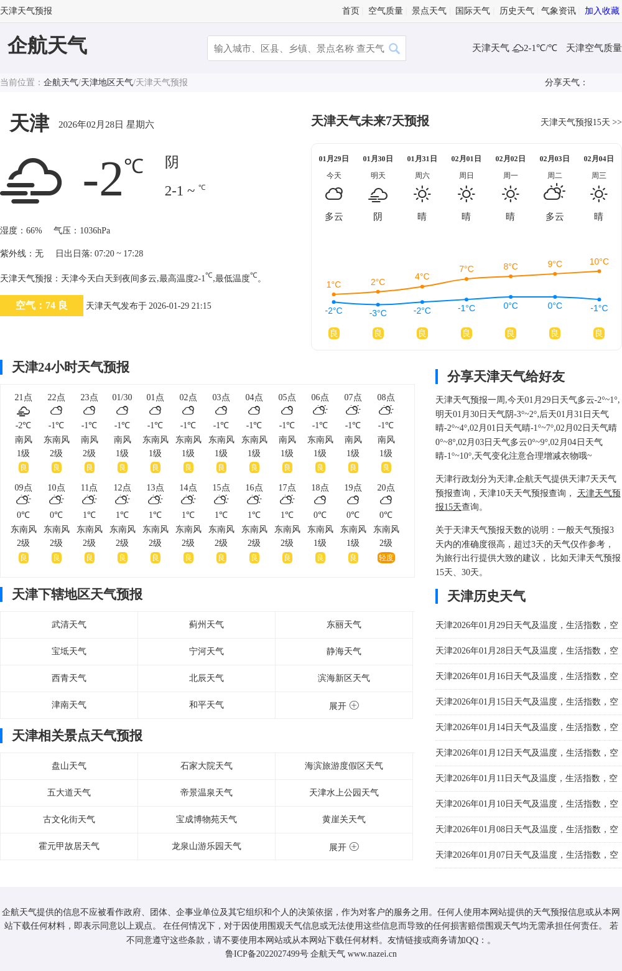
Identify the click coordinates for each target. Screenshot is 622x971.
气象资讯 (558, 11)
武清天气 (69, 624)
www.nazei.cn (372, 954)
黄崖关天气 (344, 819)
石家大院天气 (206, 766)
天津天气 (492, 48)
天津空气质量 (594, 48)
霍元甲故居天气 (69, 846)
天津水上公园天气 (344, 792)
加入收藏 (602, 11)
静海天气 (344, 651)
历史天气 (516, 11)
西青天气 (69, 678)
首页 (351, 11)
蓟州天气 (206, 624)
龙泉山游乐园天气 (206, 846)
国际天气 (472, 11)
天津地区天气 (107, 82)
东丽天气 (344, 624)
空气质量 (385, 11)
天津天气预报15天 (575, 122)
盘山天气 (69, 766)
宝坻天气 (69, 651)
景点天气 (429, 11)
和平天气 (206, 705)
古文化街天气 (69, 819)
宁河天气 (206, 651)
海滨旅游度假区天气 (344, 766)
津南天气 (69, 705)
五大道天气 (69, 792)
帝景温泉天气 (206, 792)
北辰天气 (206, 678)
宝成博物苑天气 (206, 819)
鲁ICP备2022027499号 (267, 954)
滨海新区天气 (344, 678)
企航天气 (47, 45)
